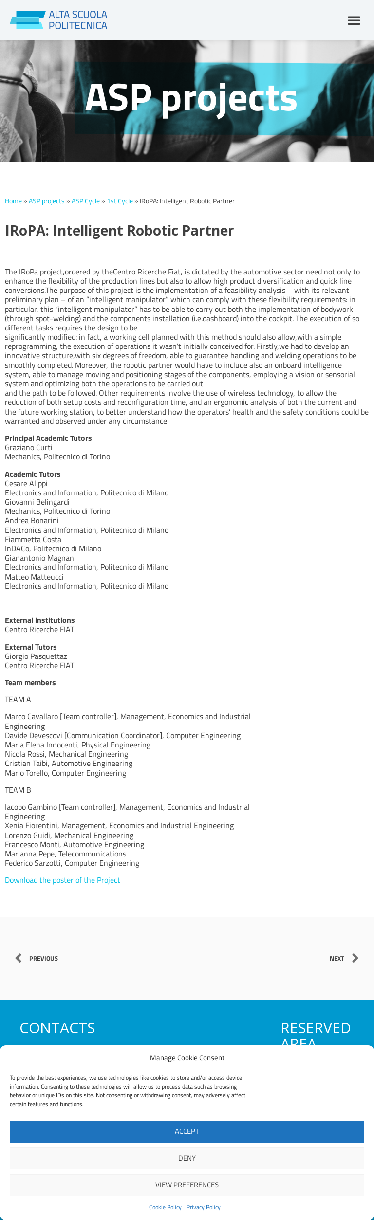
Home (13, 201)
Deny (187, 1158)
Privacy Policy (204, 1207)
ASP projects (47, 201)
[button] (354, 20)
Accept (187, 1131)
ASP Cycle (86, 201)
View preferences (187, 1184)
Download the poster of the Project (62, 880)
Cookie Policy (165, 1207)
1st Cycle (120, 201)
